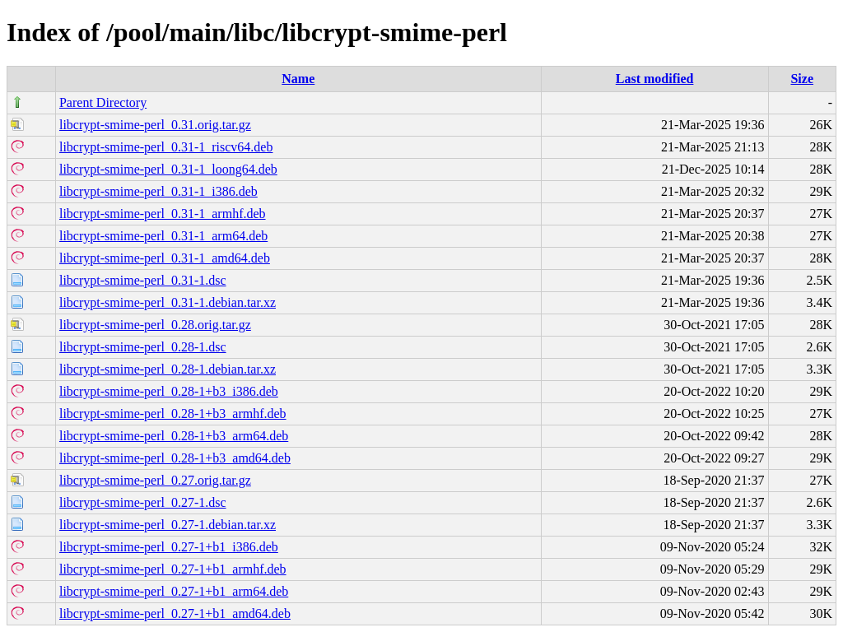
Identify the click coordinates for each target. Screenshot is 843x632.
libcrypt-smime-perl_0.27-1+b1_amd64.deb (175, 613)
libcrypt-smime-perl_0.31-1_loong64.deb (168, 169)
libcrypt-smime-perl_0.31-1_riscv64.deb (166, 147)
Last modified (655, 79)
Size (801, 79)
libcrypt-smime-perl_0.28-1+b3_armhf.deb (172, 414)
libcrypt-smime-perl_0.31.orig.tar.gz (155, 125)
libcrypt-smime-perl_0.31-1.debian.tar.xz (167, 302)
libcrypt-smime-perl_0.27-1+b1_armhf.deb (172, 569)
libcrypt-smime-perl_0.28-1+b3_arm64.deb (173, 436)
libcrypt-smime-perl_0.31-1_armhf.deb (162, 214)
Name (298, 79)
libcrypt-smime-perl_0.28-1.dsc (142, 347)
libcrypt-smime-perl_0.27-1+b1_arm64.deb (173, 591)
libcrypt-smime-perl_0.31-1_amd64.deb (164, 258)
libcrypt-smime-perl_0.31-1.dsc (142, 280)
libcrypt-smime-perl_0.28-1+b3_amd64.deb (175, 458)
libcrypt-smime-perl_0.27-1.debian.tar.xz (167, 525)
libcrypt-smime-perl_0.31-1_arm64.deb (163, 236)
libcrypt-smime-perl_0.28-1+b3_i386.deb (168, 391)
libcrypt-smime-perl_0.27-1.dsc (142, 502)
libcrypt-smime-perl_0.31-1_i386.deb (158, 191)
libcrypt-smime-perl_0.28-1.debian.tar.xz (167, 369)
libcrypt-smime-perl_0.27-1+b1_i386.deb (168, 547)
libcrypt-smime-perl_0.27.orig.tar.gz (155, 480)
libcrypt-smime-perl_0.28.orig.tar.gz (155, 325)
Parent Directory (103, 102)
